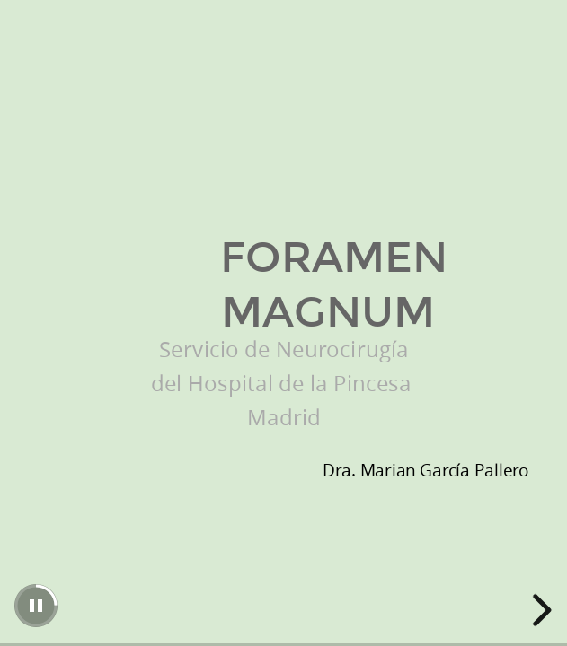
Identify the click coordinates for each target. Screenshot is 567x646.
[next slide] (539, 610)
